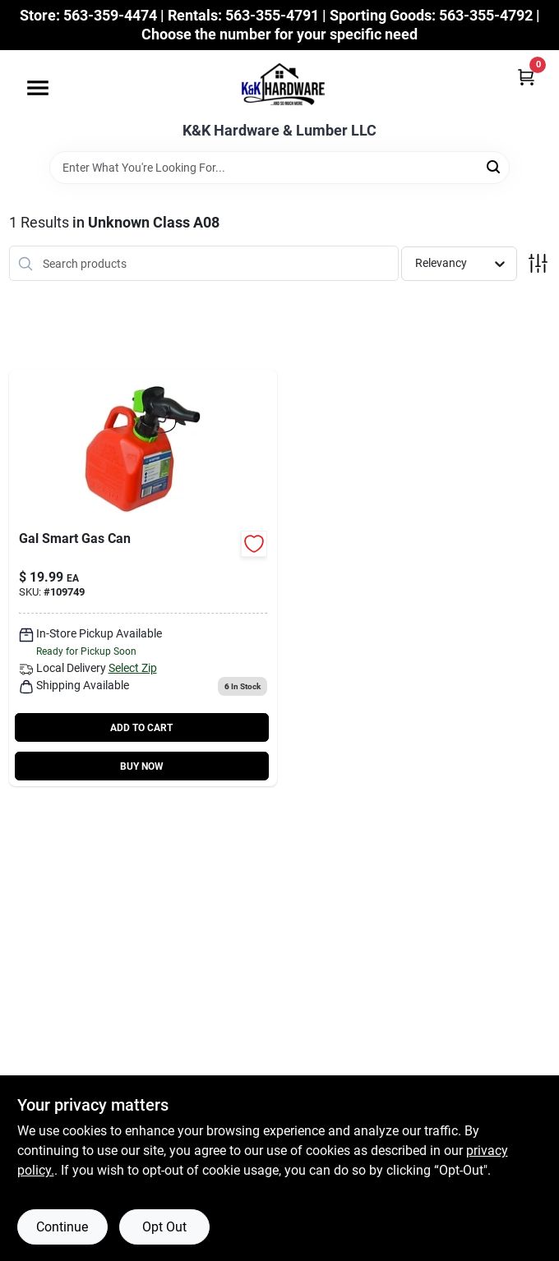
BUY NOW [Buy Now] (142, 766)
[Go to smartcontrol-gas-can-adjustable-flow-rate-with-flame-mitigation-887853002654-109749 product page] (143, 578)
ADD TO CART (141, 728)
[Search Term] (279, 167)
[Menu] (38, 88)
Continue (62, 1227)
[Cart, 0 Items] (526, 76)
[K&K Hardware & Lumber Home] (279, 86)
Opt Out (164, 1227)
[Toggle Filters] (538, 263)
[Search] (494, 166)
